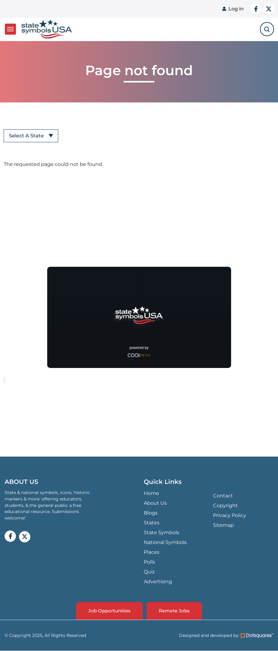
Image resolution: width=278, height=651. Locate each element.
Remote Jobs (174, 611)
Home (151, 493)
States (151, 523)
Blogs (151, 513)
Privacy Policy (229, 515)
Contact (223, 496)
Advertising (158, 581)
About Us (155, 503)
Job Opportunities (109, 611)
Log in (236, 9)
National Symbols (165, 542)
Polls (149, 562)
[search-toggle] (267, 29)
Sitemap (223, 525)
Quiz (149, 572)
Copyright (225, 505)
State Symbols (161, 532)
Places (151, 552)
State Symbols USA (46, 29)
